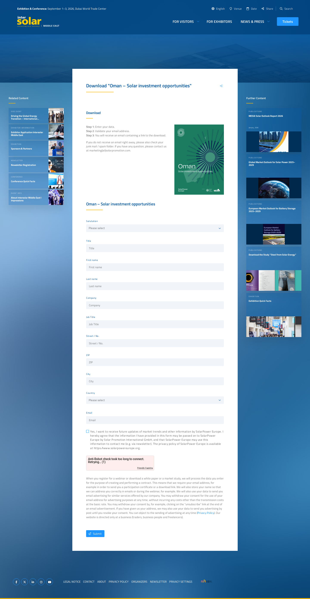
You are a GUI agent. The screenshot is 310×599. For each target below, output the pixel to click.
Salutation (92, 221)
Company (91, 298)
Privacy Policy (205, 513)
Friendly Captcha (145, 468)
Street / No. (92, 336)
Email (89, 412)
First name (92, 260)
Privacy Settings (180, 581)
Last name (92, 279)
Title (88, 241)
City (88, 374)
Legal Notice (72, 581)
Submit (94, 533)
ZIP (88, 355)
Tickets (287, 21)
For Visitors (183, 21)
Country (90, 393)
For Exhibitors (219, 21)
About (101, 581)
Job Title (90, 317)
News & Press (252, 21)
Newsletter (158, 581)
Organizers (139, 581)
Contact (89, 581)
